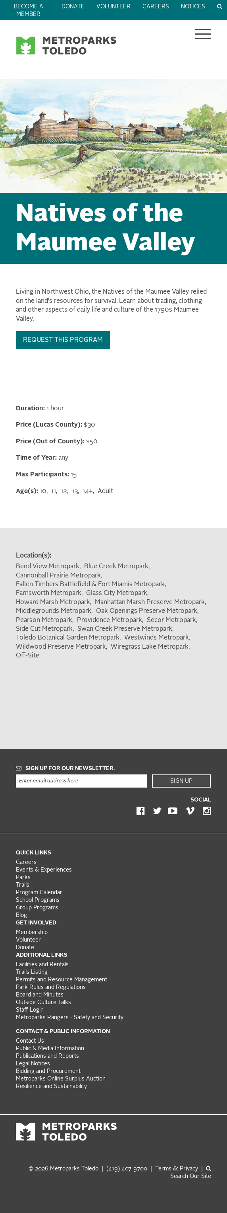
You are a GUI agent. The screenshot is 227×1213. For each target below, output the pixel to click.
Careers (155, 7)
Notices (193, 7)
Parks (23, 877)
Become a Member (28, 10)
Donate (73, 7)
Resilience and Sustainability (51, 1086)
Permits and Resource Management (61, 980)
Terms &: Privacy (176, 1169)
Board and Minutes (39, 995)
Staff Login (30, 1010)
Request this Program (63, 340)
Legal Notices (33, 1064)
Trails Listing (32, 972)
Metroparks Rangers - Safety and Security (69, 1017)
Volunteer (113, 7)
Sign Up (181, 781)
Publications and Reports (47, 1056)
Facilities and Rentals (42, 964)
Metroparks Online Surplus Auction (61, 1079)
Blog (21, 915)
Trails (22, 885)
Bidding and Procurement (48, 1071)
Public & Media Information (50, 1048)
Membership (32, 932)
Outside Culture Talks (43, 1002)
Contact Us (30, 1041)
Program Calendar (39, 892)
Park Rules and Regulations (51, 987)
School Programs (38, 900)
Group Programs (37, 908)
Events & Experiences (44, 870)
